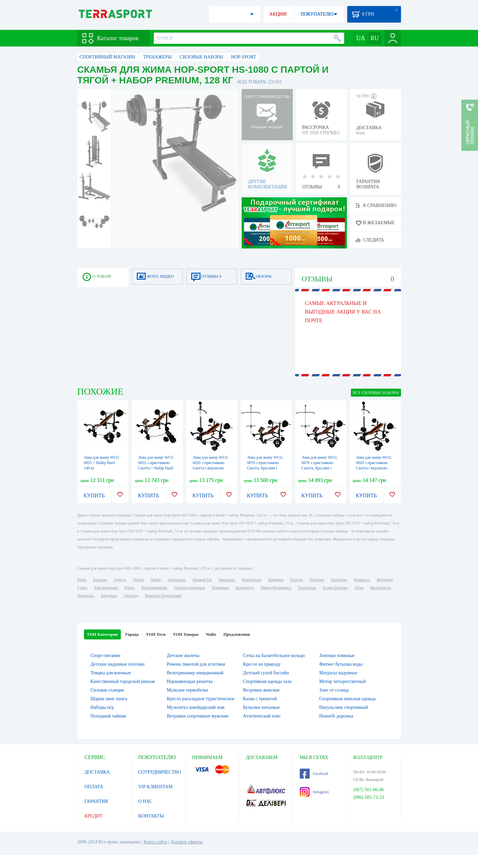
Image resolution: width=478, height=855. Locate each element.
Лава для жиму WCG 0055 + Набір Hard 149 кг (102, 462)
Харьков (100, 579)
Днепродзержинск (189, 587)
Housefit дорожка (336, 715)
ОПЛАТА (94, 786)
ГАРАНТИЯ (96, 801)
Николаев (227, 579)
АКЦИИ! (278, 14)
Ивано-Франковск (276, 587)
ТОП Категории (102, 634)
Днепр (138, 579)
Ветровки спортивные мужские (197, 715)
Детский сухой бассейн (266, 672)
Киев (81, 579)
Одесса (119, 579)
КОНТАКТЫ (151, 815)
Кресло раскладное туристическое (200, 698)
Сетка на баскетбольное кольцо (274, 655)
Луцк (359, 587)
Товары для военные (111, 672)
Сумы (82, 587)
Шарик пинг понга (109, 698)
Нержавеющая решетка (189, 681)
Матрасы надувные (338, 672)
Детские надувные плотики (118, 664)
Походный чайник (108, 715)
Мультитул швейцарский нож (196, 707)
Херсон (296, 579)
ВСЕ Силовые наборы (376, 392)
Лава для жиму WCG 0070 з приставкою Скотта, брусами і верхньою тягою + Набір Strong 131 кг (319, 468)
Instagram (314, 792)
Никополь (85, 595)
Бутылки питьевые (261, 707)
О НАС (145, 801)
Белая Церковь (335, 587)
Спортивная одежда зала (267, 681)
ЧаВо (211, 634)
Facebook (314, 774)
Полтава (317, 579)
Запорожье (177, 579)
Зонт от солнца (334, 690)
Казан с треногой (260, 698)
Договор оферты (186, 841)
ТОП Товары (186, 634)
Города (131, 634)
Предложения (236, 634)
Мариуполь (251, 579)
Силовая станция (107, 690)
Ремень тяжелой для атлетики (196, 664)
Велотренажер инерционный (195, 672)
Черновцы (220, 587)
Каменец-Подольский (163, 595)
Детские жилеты (183, 655)
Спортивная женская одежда (347, 698)
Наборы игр (102, 707)
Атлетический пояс (262, 715)
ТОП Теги (155, 634)
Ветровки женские (261, 690)
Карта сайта (155, 841)
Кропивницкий (154, 587)
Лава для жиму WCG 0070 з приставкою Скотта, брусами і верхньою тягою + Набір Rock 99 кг (265, 468)
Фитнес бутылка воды (340, 664)
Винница (275, 579)
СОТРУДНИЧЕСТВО (159, 772)
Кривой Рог (202, 579)
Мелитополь (380, 587)
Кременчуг (245, 587)
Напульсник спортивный (343, 707)
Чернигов (339, 579)
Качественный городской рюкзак (123, 681)
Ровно (129, 587)
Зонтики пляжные (337, 655)
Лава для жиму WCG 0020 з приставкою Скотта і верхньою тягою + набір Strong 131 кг (374, 468)
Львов (155, 579)
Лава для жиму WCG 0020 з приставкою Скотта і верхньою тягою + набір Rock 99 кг (211, 468)
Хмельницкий (106, 587)
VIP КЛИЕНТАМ (155, 786)
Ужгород (130, 595)
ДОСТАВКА (97, 772)
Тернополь (307, 587)
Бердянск (109, 595)
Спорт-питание (105, 655)
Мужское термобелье (187, 690)
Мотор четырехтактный (342, 681)
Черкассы (362, 579)
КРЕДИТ (94, 815)
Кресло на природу (262, 664)
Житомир (385, 579)
